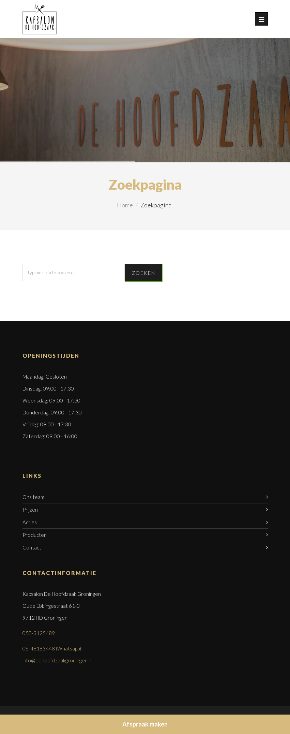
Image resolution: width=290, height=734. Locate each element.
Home (125, 205)
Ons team (33, 497)
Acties (29, 522)
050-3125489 (38, 633)
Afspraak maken (145, 724)
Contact (31, 547)
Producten (34, 535)
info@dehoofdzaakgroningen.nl (57, 660)
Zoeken (143, 273)
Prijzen (30, 510)
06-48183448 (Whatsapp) (51, 648)
